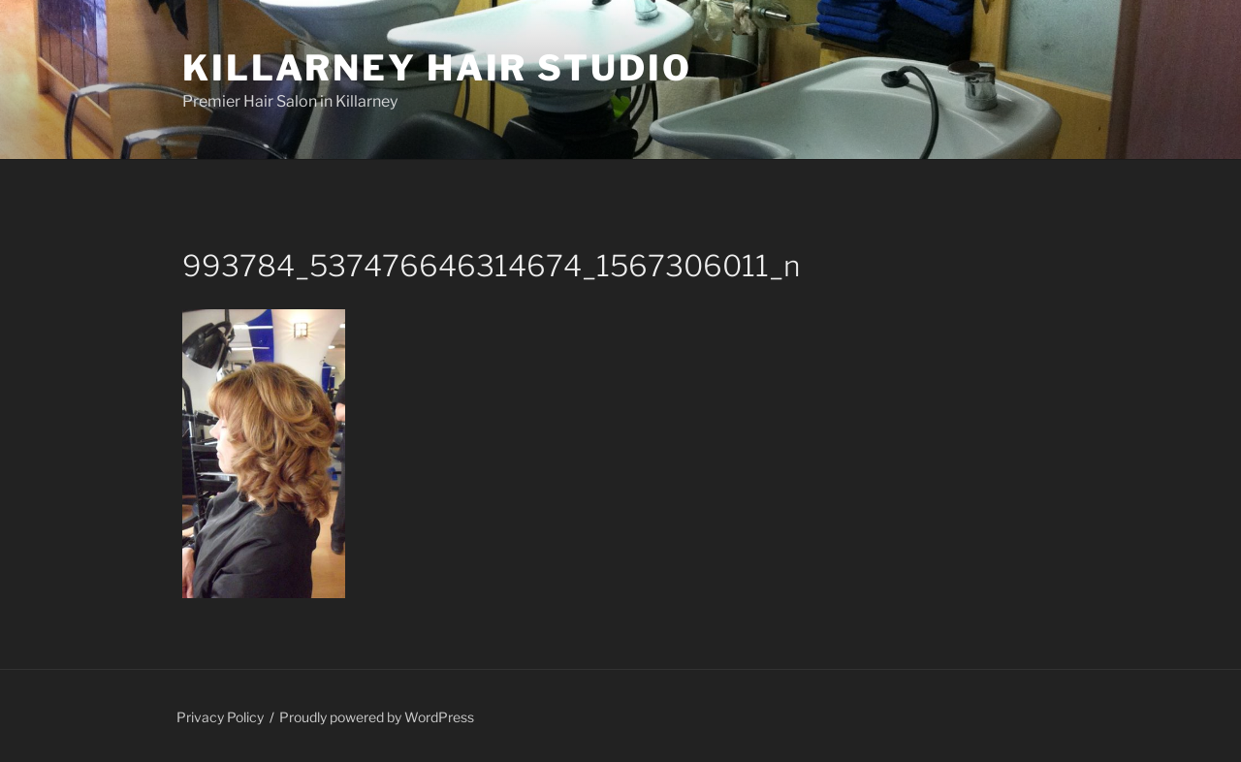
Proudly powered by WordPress (376, 717)
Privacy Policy (220, 717)
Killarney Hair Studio (436, 68)
